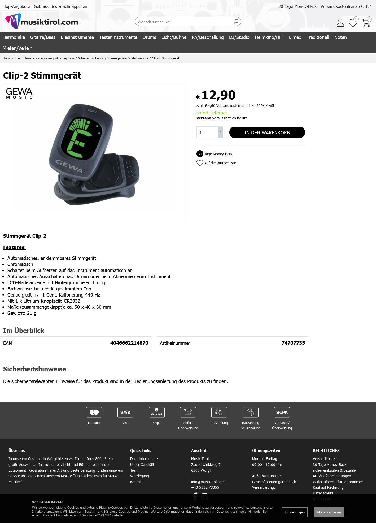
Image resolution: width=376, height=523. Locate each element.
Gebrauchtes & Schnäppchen (60, 6)
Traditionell (318, 37)
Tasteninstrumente (118, 37)
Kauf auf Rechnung (328, 487)
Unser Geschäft (142, 464)
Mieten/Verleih (17, 48)
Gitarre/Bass (42, 37)
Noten (340, 37)
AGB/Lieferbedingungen (332, 475)
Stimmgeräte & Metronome (127, 58)
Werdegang (139, 475)
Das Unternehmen (145, 458)
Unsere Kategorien (38, 58)
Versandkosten (325, 458)
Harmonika (14, 37)
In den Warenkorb (267, 132)
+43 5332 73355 (205, 487)
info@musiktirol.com (208, 481)
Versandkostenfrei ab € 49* (346, 6)
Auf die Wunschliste (220, 162)
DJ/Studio (239, 37)
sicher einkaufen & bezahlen (335, 470)
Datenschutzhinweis (231, 511)
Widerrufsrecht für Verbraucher (338, 481)
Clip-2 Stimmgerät (165, 58)
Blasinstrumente (77, 37)
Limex (295, 37)
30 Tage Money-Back (297, 6)
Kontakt (136, 481)
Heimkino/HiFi (269, 37)
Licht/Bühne (173, 37)
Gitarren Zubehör (91, 58)
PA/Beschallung (208, 37)
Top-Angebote (17, 6)
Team (134, 470)
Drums (149, 37)
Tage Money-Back (214, 153)
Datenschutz (323, 493)
